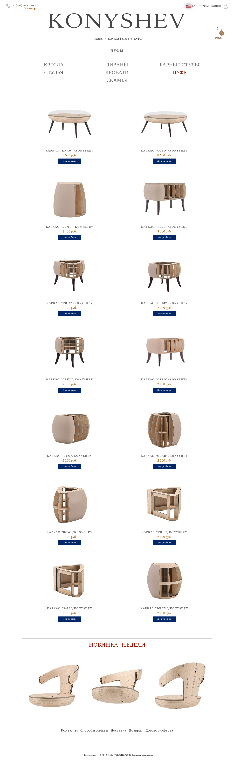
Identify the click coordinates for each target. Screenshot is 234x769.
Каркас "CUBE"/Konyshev (164, 303)
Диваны (117, 65)
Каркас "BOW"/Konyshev (70, 532)
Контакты (69, 731)
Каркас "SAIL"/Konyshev (69, 608)
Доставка (118, 731)
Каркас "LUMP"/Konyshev (69, 226)
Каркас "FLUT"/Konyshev (164, 226)
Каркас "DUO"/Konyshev (69, 456)
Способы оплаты (94, 731)
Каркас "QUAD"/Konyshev (164, 456)
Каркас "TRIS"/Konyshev (164, 532)
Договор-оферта (159, 731)
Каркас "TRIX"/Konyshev (69, 303)
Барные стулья (180, 65)
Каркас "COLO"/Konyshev (164, 150)
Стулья (53, 72)
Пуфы (180, 72)
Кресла (54, 65)
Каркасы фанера (118, 38)
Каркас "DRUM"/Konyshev (164, 608)
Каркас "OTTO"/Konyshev (164, 379)
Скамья (117, 80)
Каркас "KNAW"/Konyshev (70, 150)
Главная (97, 38)
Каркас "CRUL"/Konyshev (69, 379)
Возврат (136, 731)
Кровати (117, 72)
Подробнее (70, 161)
